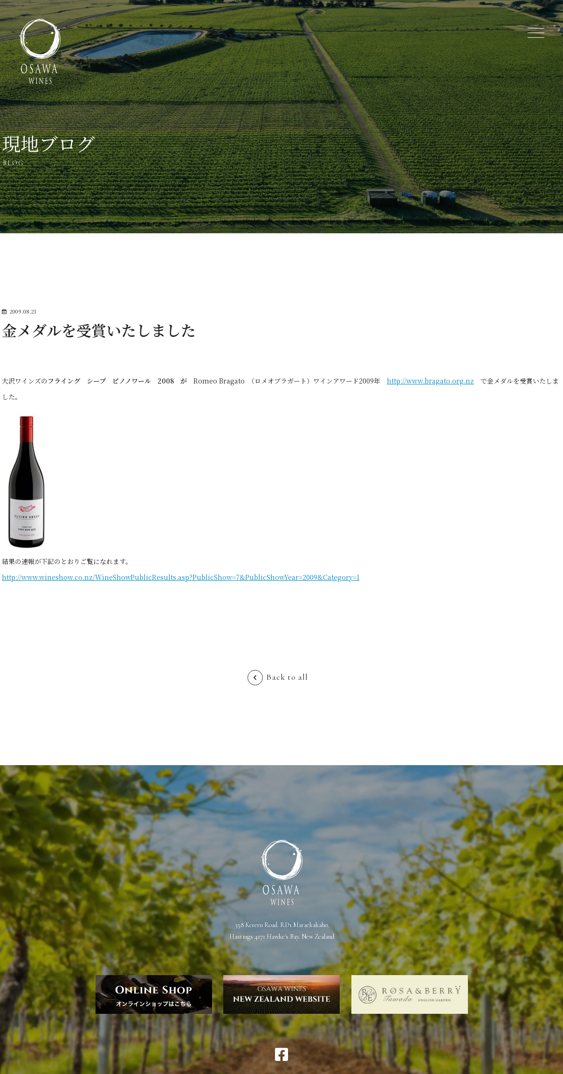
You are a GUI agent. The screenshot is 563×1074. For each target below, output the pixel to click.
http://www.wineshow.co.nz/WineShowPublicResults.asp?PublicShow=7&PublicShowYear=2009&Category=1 (180, 577)
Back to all (287, 677)
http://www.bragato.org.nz (430, 380)
